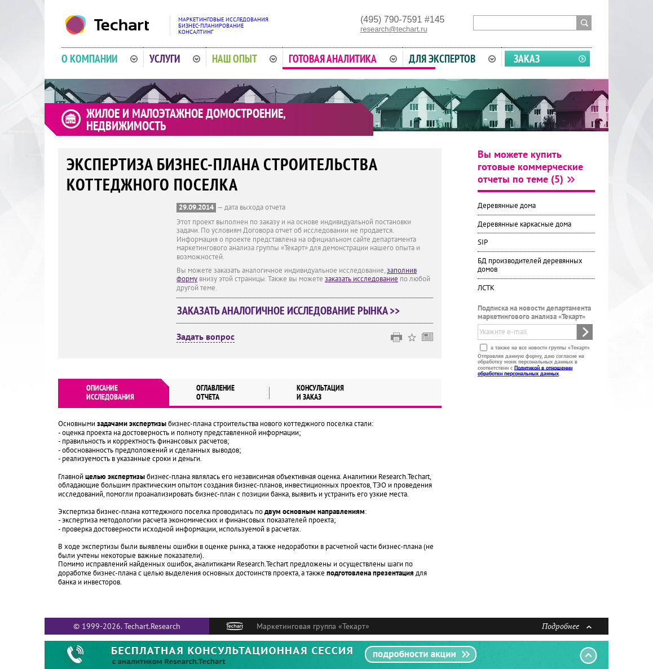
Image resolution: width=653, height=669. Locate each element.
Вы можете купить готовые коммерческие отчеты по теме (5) (530, 166)
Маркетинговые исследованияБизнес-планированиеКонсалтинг (223, 26)
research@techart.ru (393, 29)
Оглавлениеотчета (215, 392)
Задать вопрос (206, 337)
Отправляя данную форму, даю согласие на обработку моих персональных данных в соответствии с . (531, 364)
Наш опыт (244, 58)
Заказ (527, 58)
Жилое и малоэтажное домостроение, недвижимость (185, 119)
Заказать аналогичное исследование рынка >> (288, 310)
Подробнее (567, 626)
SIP (483, 242)
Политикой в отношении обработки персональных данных (525, 370)
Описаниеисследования (110, 392)
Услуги (174, 58)
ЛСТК (486, 288)
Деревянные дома (507, 205)
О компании (99, 58)
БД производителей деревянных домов (530, 265)
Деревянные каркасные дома (524, 224)
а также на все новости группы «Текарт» (539, 347)
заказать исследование (361, 278)
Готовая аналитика (343, 58)
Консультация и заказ (320, 392)
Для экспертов (452, 58)
